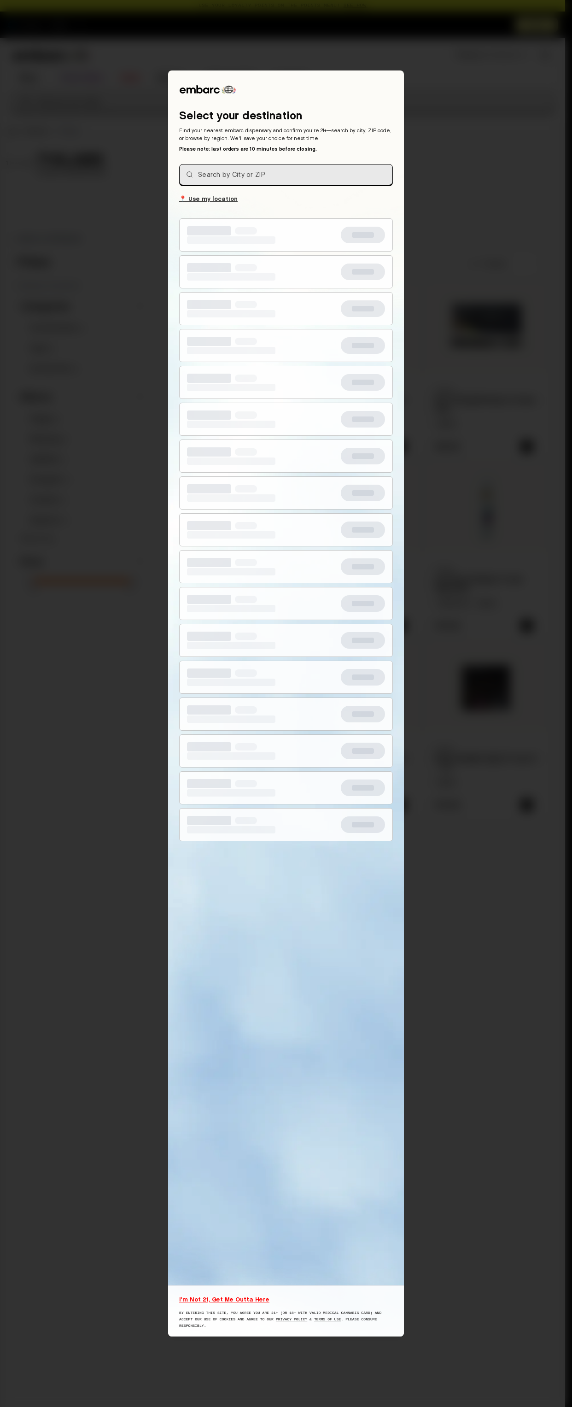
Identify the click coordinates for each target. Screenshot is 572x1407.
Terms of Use (327, 1319)
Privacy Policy (291, 1319)
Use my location (208, 198)
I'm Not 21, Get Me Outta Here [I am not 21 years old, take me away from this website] (224, 1299)
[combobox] (286, 174)
